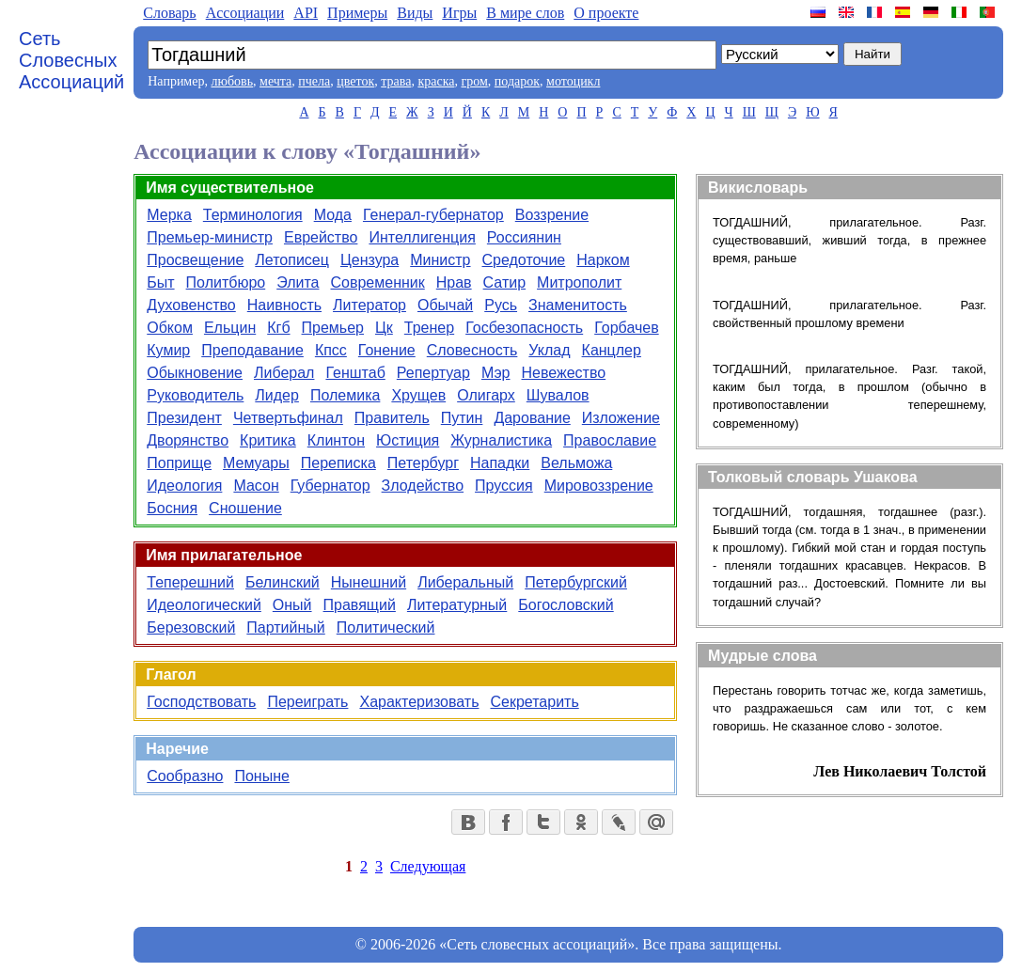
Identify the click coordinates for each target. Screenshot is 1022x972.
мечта (275, 81)
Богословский (565, 605)
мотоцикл (573, 81)
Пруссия (504, 486)
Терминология (253, 215)
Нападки (499, 463)
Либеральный (465, 582)
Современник (377, 282)
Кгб (278, 328)
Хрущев (418, 395)
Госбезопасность (524, 328)
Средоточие (524, 260)
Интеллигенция (422, 237)
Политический (386, 627)
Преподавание (252, 350)
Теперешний (190, 582)
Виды (414, 13)
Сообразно (185, 776)
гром (474, 81)
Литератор (369, 305)
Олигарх (486, 395)
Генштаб (355, 373)
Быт (160, 282)
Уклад (549, 350)
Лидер (277, 395)
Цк (384, 328)
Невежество (564, 373)
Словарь (169, 13)
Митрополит (579, 282)
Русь (500, 305)
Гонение (387, 350)
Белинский (282, 582)
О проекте (606, 13)
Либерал (284, 373)
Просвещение (195, 260)
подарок (517, 81)
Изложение (621, 418)
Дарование (532, 418)
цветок (355, 81)
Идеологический (204, 605)
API (305, 13)
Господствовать (201, 702)
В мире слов (525, 13)
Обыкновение (195, 373)
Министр (440, 260)
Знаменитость (577, 305)
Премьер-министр (210, 237)
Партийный (285, 627)
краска (435, 81)
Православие (609, 440)
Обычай (445, 305)
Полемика (345, 395)
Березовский (191, 627)
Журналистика (501, 440)
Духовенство (191, 305)
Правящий (359, 605)
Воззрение (552, 215)
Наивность (284, 305)
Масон (255, 486)
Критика (268, 440)
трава (396, 81)
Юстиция (407, 440)
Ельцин (230, 328)
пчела (314, 81)
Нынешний (368, 582)
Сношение (245, 508)
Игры (459, 13)
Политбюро (226, 282)
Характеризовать (419, 702)
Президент (184, 418)
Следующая (427, 866)
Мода (333, 215)
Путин (462, 418)
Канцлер (611, 350)
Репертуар (433, 373)
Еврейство (320, 237)
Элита (297, 282)
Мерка (169, 215)
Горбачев (626, 328)
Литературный (457, 605)
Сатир (504, 282)
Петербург (423, 463)
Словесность (472, 350)
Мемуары (256, 463)
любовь (232, 81)
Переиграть (307, 702)
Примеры (357, 13)
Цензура (369, 260)
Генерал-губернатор (433, 215)
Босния (172, 508)
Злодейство (423, 486)
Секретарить (534, 702)
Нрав (454, 282)
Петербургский (576, 582)
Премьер (333, 328)
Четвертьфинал (288, 418)
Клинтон (336, 440)
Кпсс (331, 350)
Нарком (602, 260)
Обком (170, 328)
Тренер (429, 328)
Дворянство (187, 440)
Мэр (496, 373)
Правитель (392, 418)
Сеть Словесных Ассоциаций (71, 60)
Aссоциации (245, 13)
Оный (292, 605)
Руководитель (195, 395)
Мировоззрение (598, 486)
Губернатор (330, 486)
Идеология (184, 486)
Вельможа (576, 463)
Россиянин (524, 237)
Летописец (292, 260)
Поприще (179, 463)
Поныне (261, 776)
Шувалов (558, 395)
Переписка (338, 463)
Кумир (168, 350)
